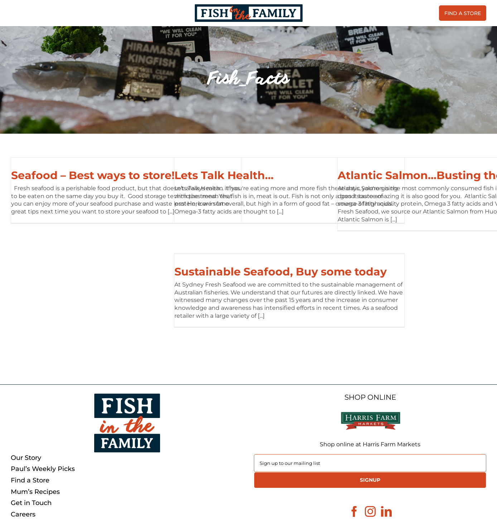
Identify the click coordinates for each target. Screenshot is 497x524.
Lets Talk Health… (224, 175)
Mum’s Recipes (35, 492)
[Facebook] (354, 511)
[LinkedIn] (386, 511)
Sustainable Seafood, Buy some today (280, 271)
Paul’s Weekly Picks (43, 469)
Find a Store (30, 480)
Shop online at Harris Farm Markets (370, 444)
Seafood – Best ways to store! (93, 175)
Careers (23, 514)
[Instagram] (370, 511)
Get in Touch (31, 503)
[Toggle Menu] (16, 13)
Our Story (26, 458)
